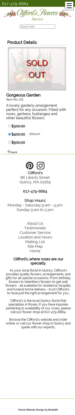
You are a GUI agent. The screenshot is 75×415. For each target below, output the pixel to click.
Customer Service (35, 232)
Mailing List (35, 241)
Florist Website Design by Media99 (38, 409)
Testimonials (35, 228)
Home (35, 251)
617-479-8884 (15, 3)
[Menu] (69, 6)
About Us (35, 223)
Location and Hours (35, 237)
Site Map (35, 246)
